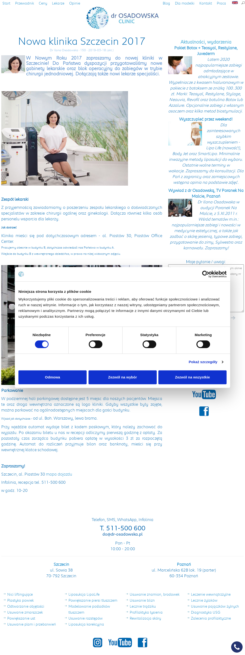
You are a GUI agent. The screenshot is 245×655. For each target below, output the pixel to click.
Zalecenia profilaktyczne (211, 618)
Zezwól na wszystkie (192, 377)
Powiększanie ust (21, 618)
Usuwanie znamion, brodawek (154, 594)
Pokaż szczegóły (203, 362)
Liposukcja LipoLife (84, 594)
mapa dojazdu (59, 474)
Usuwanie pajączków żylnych (215, 606)
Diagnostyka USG (205, 612)
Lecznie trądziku (143, 606)
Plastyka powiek (20, 600)
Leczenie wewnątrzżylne (211, 594)
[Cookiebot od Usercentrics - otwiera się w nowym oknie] (206, 274)
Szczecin (61, 564)
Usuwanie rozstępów (85, 618)
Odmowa (52, 377)
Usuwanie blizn (142, 600)
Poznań (184, 564)
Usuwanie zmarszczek (25, 612)
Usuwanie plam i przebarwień (31, 624)
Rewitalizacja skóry (145, 618)
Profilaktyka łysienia (146, 612)
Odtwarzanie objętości (25, 606)
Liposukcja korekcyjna (86, 624)
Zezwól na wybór (122, 377)
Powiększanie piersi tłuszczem (92, 600)
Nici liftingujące (20, 594)
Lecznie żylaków (204, 600)
